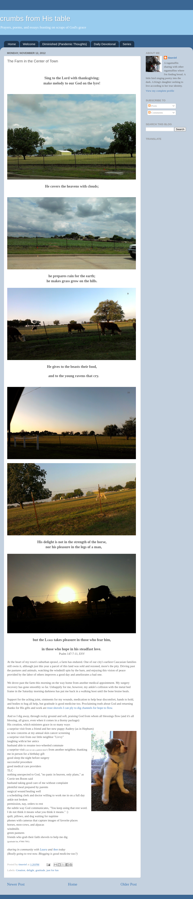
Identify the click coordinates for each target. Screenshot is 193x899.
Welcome (29, 44)
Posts (152, 105)
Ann (55, 849)
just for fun (52, 870)
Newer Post (16, 884)
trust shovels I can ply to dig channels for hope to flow (79, 707)
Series (127, 44)
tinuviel (172, 57)
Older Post (129, 884)
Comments (155, 112)
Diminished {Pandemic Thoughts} (64, 44)
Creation (20, 870)
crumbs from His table (35, 18)
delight (30, 870)
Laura (43, 849)
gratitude (40, 870)
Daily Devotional (105, 44)
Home (12, 44)
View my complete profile (160, 90)
